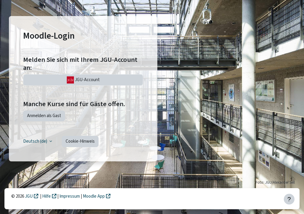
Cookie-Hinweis (80, 141)
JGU (29, 196)
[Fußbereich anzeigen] (289, 199)
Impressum (70, 196)
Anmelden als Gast (44, 116)
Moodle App (94, 196)
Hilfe (46, 196)
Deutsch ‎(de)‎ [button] (35, 141)
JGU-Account (83, 80)
